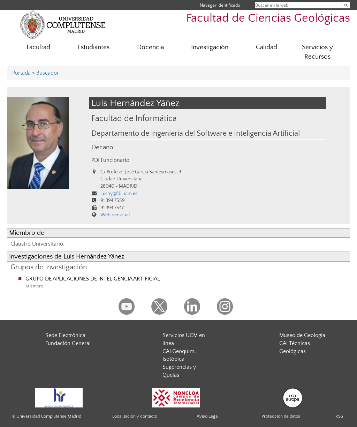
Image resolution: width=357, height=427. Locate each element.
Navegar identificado (220, 5)
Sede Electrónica (65, 335)
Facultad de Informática (134, 118)
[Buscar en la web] (346, 5)
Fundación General (68, 343)
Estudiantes (93, 47)
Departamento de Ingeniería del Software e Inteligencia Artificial (195, 133)
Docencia (150, 47)
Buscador (47, 73)
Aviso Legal (208, 416)
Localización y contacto (134, 416)
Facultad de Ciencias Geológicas (268, 18)
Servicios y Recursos (317, 52)
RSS (339, 416)
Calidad (266, 47)
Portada (21, 73)
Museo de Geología (302, 335)
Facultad (38, 47)
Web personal (115, 215)
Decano (102, 147)
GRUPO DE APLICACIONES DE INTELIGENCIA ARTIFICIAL (92, 279)
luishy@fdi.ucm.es (118, 193)
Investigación (209, 47)
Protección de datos (280, 416)
